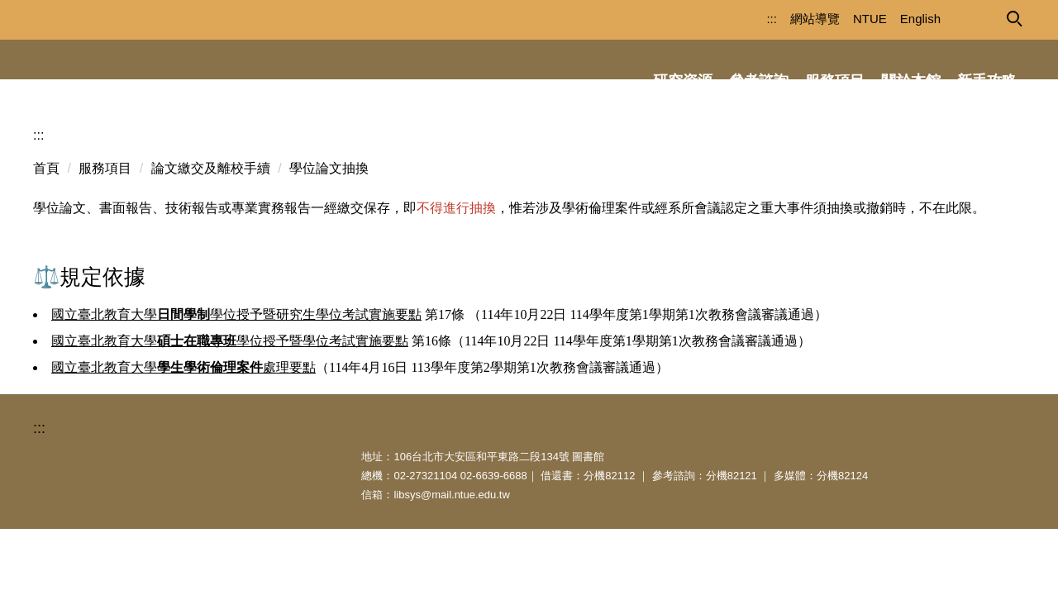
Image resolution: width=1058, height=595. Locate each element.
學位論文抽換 (329, 208)
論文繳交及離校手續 (210, 208)
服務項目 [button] (835, 81)
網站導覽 (786, 19)
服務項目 (105, 208)
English (891, 19)
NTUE (841, 19)
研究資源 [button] (682, 81)
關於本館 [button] (911, 81)
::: (742, 19)
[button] (1013, 17)
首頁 (46, 208)
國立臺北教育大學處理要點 (183, 407)
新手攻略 (987, 81)
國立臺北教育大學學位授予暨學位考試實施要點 (229, 381)
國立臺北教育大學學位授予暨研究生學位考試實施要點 (236, 354)
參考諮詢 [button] (759, 81)
